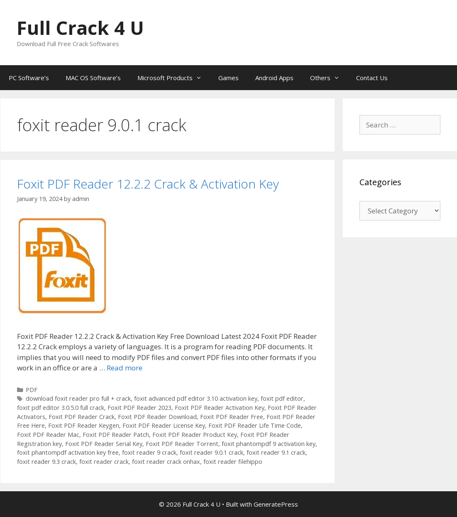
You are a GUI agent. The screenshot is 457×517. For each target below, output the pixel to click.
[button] (62, 265)
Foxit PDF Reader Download (157, 417)
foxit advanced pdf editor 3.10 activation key (195, 398)
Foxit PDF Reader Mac (48, 435)
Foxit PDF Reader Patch (116, 435)
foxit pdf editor (282, 398)
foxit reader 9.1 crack (276, 452)
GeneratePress (276, 504)
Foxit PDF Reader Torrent (182, 444)
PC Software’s (29, 78)
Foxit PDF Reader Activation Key (219, 408)
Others (329, 77)
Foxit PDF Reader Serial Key (103, 444)
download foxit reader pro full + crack (78, 398)
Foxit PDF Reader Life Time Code (254, 425)
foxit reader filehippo (232, 462)
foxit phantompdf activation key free (68, 452)
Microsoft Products (173, 77)
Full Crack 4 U (80, 27)
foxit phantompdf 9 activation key (268, 444)
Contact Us (372, 78)
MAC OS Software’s (93, 78)
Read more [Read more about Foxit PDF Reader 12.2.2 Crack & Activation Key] (124, 367)
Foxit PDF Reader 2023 (139, 408)
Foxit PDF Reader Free (231, 417)
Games (228, 78)
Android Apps (274, 78)
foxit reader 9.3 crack (46, 462)
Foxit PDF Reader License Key (163, 425)
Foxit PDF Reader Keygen (83, 425)
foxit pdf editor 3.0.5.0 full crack (60, 408)
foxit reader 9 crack (149, 452)
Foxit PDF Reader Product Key (194, 435)
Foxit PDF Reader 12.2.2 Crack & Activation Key (148, 183)
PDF (31, 390)
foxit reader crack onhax (166, 462)
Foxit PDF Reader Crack (82, 417)
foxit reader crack (104, 462)
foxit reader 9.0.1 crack (211, 452)
